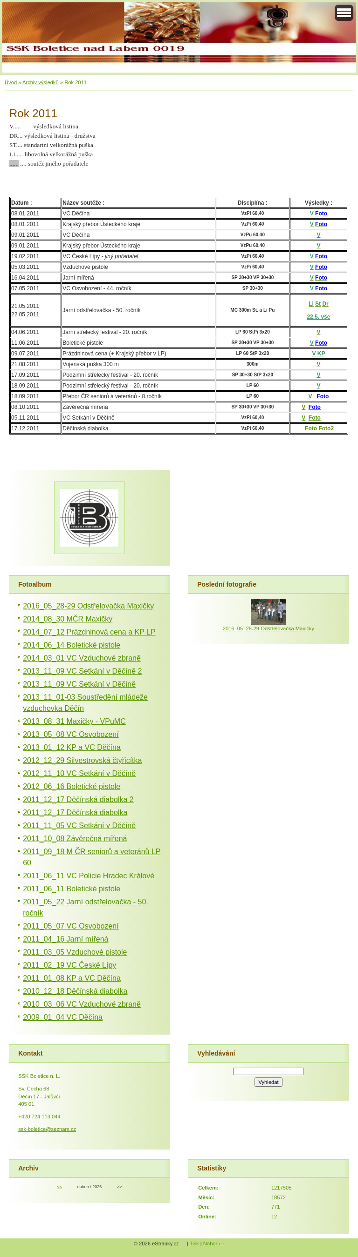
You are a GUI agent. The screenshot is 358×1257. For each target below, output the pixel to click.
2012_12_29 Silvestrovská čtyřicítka (82, 760)
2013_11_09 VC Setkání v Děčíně (79, 684)
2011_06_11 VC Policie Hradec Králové (88, 876)
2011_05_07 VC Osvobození (70, 926)
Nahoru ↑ (213, 1243)
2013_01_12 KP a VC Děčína (72, 747)
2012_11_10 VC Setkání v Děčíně (79, 773)
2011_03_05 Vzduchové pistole (75, 952)
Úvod (11, 82)
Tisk (194, 1243)
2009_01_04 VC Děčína (63, 1017)
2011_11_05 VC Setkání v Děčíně (79, 825)
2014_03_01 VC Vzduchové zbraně (82, 658)
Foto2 (326, 428)
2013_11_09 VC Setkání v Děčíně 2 (82, 671)
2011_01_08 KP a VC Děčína (72, 978)
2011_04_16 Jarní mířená (65, 939)
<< (59, 1186)
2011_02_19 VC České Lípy (69, 965)
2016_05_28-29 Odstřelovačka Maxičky (88, 606)
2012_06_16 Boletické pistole (71, 786)
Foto (315, 418)
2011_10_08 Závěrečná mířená (75, 838)
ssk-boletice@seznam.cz (47, 1129)
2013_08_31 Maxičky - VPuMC (74, 721)
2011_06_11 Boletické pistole (71, 889)
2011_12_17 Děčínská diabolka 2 (78, 799)
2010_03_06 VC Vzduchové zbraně (82, 1004)
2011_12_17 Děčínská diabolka (75, 812)
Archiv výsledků (40, 82)
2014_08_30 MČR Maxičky (67, 619)
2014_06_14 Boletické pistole (71, 645)
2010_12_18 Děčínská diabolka (75, 991)
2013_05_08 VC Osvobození (70, 734)
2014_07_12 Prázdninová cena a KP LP (89, 632)
